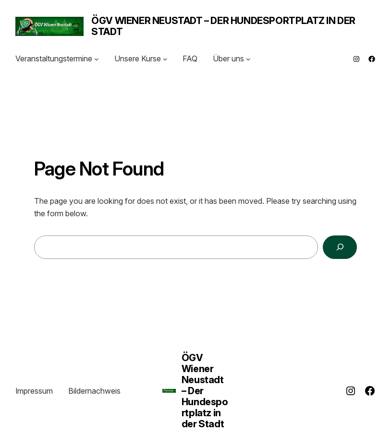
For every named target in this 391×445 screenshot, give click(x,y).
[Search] (340, 247)
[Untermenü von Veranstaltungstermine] (96, 59)
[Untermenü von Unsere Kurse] (165, 59)
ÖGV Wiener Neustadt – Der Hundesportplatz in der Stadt (223, 26)
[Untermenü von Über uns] (248, 59)
